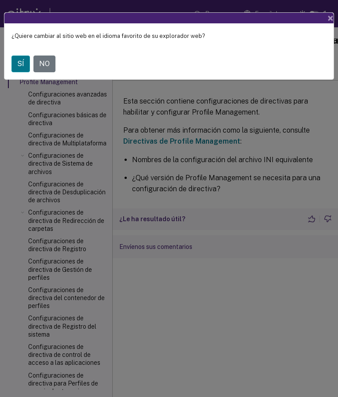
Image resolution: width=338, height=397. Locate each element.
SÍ (20, 63)
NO (44, 63)
